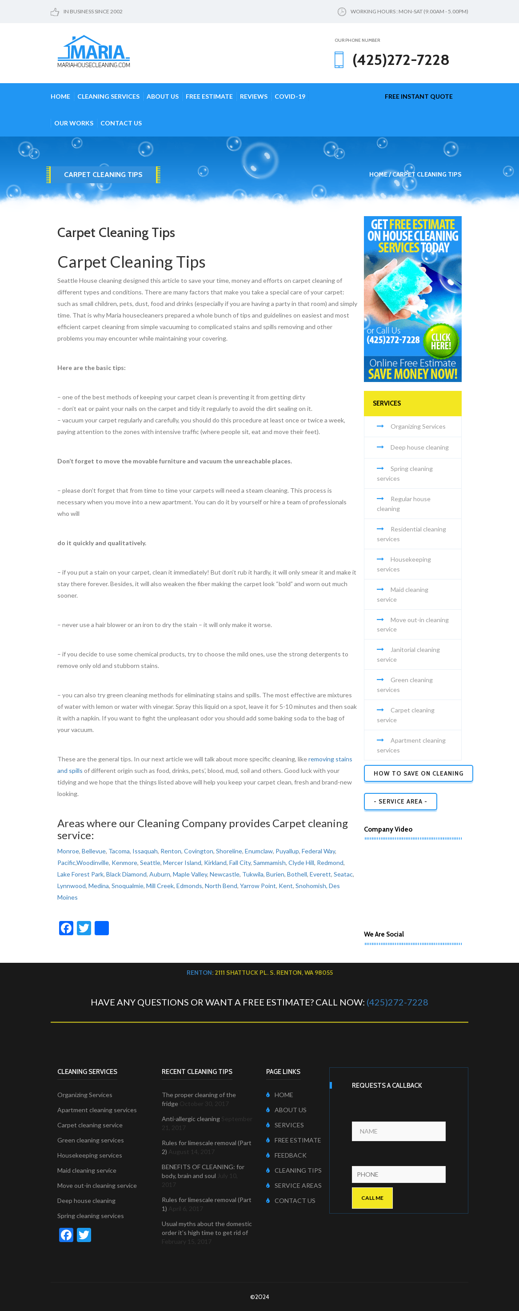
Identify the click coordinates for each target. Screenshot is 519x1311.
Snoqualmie (128, 885)
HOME (279, 1094)
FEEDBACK (286, 1155)
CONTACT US (290, 1200)
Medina (98, 885)
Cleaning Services (108, 96)
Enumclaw (259, 851)
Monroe (68, 851)
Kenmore (124, 862)
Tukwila (252, 874)
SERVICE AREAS (294, 1185)
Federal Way (318, 851)
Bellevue (94, 851)
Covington (198, 851)
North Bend (221, 885)
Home (60, 96)
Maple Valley (190, 874)
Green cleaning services (90, 1140)
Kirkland (215, 862)
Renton (170, 851)
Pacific (66, 862)
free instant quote (419, 96)
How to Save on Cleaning (418, 773)
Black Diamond (126, 874)
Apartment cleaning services (97, 1110)
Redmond (330, 862)
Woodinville (92, 862)
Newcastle (225, 874)
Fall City (240, 862)
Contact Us (121, 123)
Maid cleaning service (86, 1170)
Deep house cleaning (420, 447)
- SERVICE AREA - (400, 801)
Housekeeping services (89, 1155)
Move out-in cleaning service (97, 1185)
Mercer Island (182, 862)
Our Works (73, 123)
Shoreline (229, 851)
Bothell (297, 874)
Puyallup (287, 851)
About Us (163, 96)
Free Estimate (209, 96)
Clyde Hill (301, 862)
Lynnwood (71, 885)
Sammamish (269, 862)
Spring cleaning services (90, 1215)
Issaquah (145, 851)
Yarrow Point (258, 885)
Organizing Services (418, 426)
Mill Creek (160, 885)
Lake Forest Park (80, 874)
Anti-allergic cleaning (191, 1118)
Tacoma (119, 851)
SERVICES (285, 1125)
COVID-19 (290, 96)
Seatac (343, 874)
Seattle (150, 862)
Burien (275, 874)
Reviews (253, 96)
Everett (320, 874)
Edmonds (189, 885)
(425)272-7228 (397, 1002)
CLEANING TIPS (294, 1170)
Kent (286, 885)
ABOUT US (286, 1110)
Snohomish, (311, 885)
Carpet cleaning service (90, 1125)
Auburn (159, 874)
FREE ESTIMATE (293, 1140)
